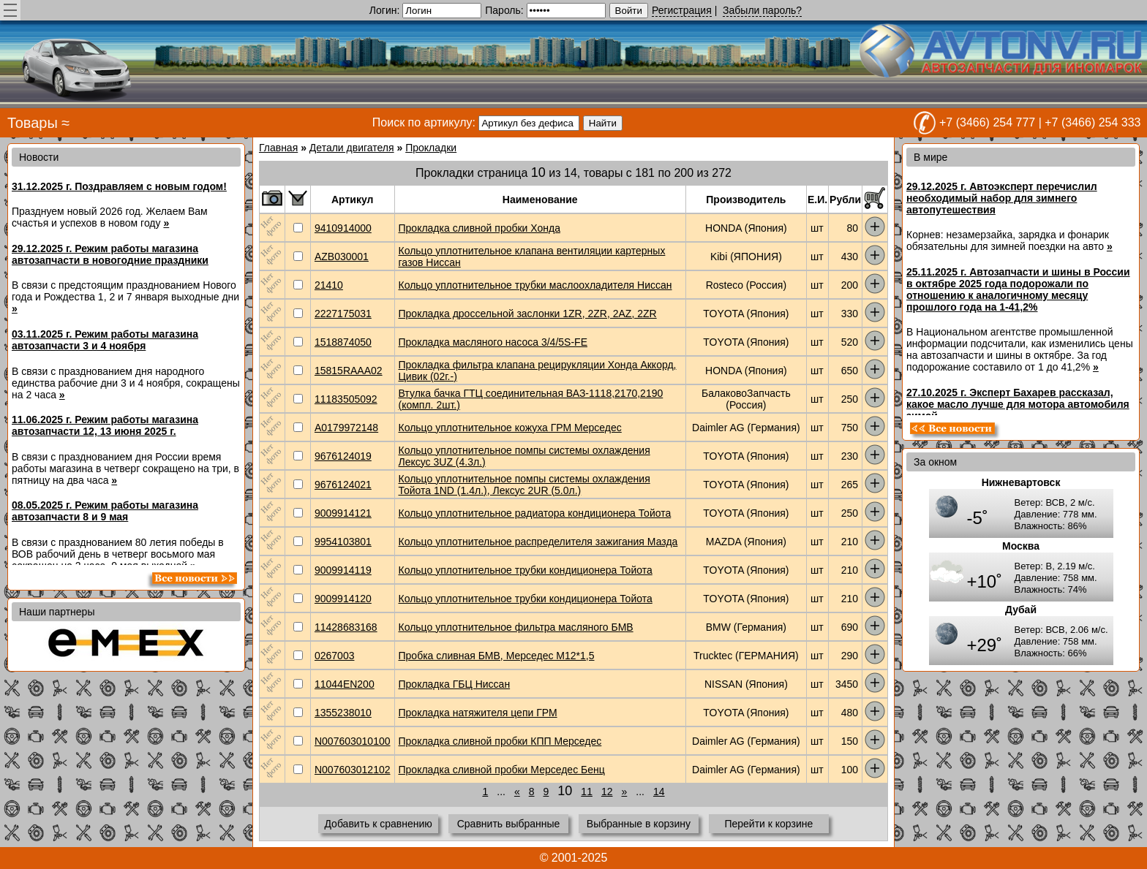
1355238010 (343, 712)
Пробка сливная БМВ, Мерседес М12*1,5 (497, 655)
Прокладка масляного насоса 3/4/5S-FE (493, 342)
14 (659, 791)
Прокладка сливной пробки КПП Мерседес (500, 741)
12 (607, 791)
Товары (32, 123)
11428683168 (346, 627)
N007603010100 (353, 741)
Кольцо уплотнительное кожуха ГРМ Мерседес (510, 427)
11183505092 (346, 399)
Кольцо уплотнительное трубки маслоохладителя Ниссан (535, 285)
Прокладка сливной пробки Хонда (479, 228)
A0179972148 (346, 427)
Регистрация (682, 10)
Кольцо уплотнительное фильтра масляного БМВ (516, 627)
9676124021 (343, 484)
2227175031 (343, 313)
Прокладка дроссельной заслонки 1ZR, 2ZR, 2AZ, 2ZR (528, 313)
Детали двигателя (351, 147)
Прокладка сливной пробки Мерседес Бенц (502, 769)
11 (587, 791)
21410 (329, 285)
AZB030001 (342, 256)
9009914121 (343, 513)
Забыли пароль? (762, 10)
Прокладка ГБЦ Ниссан (455, 684)
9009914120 (343, 598)
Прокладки (430, 147)
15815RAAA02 (349, 370)
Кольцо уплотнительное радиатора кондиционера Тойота (535, 513)
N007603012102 (353, 769)
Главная (278, 147)
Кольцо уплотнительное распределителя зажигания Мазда (538, 541)
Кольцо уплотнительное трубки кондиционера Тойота (526, 570)
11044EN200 (345, 684)
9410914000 (343, 228)
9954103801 (343, 541)
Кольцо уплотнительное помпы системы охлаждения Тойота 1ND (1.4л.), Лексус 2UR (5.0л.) (524, 484)
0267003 (335, 655)
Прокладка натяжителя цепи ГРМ (478, 712)
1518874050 (343, 342)
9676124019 (343, 456)
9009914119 (343, 570)
